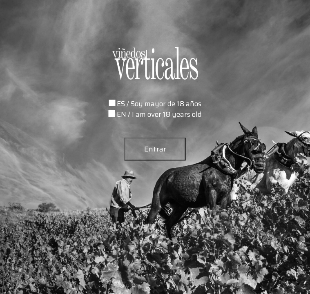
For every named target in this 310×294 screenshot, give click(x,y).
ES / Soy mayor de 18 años (159, 103)
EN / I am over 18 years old (159, 114)
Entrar (155, 149)
